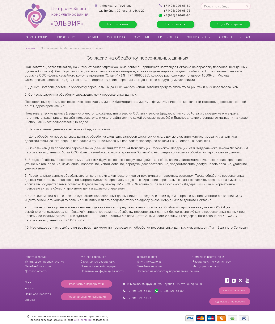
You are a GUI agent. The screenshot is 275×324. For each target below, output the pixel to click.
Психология (66, 37)
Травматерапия (147, 256)
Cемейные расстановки (208, 256)
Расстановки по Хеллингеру (211, 261)
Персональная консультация (86, 296)
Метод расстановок (205, 266)
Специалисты (199, 37)
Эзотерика (116, 37)
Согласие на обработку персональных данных (168, 271)
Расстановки (36, 37)
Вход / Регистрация (230, 24)
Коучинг (92, 37)
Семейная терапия (149, 266)
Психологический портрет (98, 266)
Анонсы (225, 37)
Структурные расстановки (98, 261)
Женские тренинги (93, 256)
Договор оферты (36, 271)
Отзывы (30, 299)
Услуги (29, 288)
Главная (30, 48)
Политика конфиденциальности (102, 271)
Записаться (175, 24)
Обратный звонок (234, 290)
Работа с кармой (36, 256)
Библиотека (168, 37)
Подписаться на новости (230, 301)
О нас (245, 37)
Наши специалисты (38, 294)
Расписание (117, 24)
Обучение (142, 37)
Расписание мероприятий (86, 283)
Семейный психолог (38, 266)
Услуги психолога (149, 261)
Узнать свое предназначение (44, 261)
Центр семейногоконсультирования (69, 16)
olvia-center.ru (83, 319)
